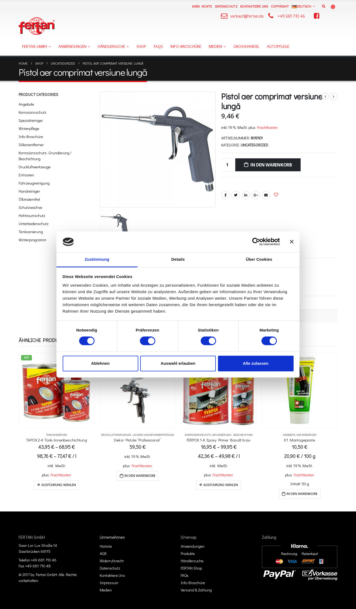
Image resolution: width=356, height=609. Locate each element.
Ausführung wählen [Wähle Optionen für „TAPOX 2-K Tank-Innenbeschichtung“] (58, 485)
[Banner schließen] (292, 242)
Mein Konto (202, 6)
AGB (103, 553)
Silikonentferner (31, 144)
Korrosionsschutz (32, 112)
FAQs (158, 46)
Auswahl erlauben (178, 363)
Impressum (109, 582)
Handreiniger (29, 191)
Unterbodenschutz (34, 223)
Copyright (280, 6)
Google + (255, 195)
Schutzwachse (30, 207)
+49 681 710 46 (291, 16)
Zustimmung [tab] (97, 259)
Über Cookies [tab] (259, 259)
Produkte (188, 553)
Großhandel (246, 46)
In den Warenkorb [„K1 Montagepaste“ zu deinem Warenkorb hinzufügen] (302, 493)
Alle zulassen (255, 363)
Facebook (225, 195)
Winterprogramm (32, 239)
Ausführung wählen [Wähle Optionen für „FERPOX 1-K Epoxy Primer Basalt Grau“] (220, 485)
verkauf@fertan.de (247, 16)
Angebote (26, 104)
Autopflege (278, 46)
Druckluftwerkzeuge (35, 166)
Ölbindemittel (29, 199)
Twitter (235, 195)
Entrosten (26, 175)
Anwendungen (72, 46)
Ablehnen (100, 363)
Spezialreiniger (31, 120)
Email (265, 195)
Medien (215, 46)
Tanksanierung (31, 231)
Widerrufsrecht (112, 560)
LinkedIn (245, 195)
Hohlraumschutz (32, 215)
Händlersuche (111, 46)
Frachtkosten (267, 127)
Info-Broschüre (185, 46)
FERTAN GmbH (34, 46)
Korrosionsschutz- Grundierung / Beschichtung (45, 155)
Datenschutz (226, 6)
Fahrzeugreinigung (34, 183)
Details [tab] (178, 259)
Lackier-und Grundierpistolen (153, 435)
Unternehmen (112, 537)
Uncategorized (254, 145)
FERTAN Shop (191, 568)
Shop (141, 46)
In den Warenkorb (271, 165)
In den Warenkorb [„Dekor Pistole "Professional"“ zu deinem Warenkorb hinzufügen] (140, 475)
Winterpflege (29, 128)
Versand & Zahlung (196, 590)
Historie (106, 546)
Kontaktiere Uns (254, 6)
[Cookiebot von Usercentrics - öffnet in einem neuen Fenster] (256, 242)
